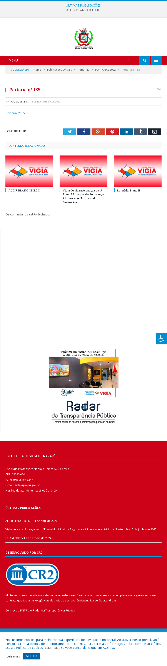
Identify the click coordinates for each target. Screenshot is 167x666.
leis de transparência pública (75, 623)
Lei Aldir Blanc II (128, 213)
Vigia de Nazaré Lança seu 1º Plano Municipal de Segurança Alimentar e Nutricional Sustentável (83, 219)
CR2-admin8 (18, 124)
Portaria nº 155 (16, 136)
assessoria (106, 618)
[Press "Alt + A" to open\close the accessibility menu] (161, 338)
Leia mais (51, 647)
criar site (32, 618)
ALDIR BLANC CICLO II (82, 10)
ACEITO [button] (31, 656)
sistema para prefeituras (58, 618)
